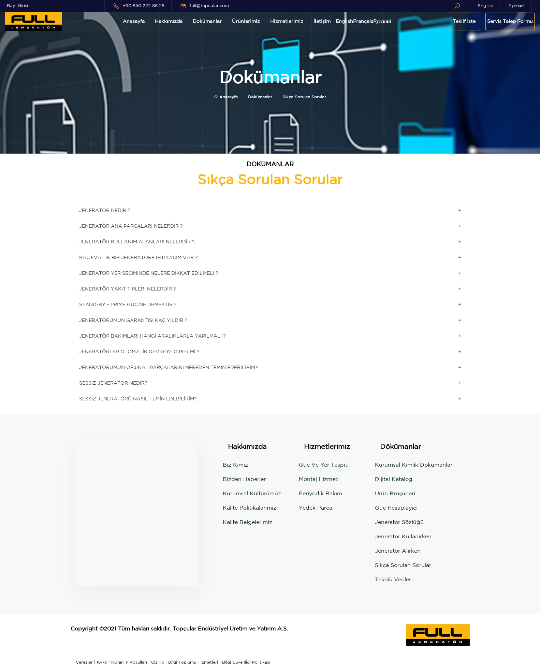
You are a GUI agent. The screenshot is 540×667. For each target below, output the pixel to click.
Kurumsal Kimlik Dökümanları (414, 465)
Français (363, 21)
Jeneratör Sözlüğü (399, 522)
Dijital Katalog (393, 479)
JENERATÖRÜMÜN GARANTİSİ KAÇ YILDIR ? (133, 320)
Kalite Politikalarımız (249, 508)
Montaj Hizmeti (319, 479)
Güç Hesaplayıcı (396, 508)
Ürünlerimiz (246, 21)
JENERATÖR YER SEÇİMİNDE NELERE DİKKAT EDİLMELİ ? (148, 273)
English (485, 6)
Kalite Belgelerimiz (247, 522)
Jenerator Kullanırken (403, 536)
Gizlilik (157, 662)
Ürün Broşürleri (395, 493)
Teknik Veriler (393, 579)
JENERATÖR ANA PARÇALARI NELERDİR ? (131, 226)
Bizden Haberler (244, 479)
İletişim (322, 21)
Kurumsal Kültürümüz (252, 493)
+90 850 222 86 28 (143, 6)
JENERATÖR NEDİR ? (104, 211)
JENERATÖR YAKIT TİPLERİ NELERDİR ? (127, 289)
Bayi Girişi (17, 6)
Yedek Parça (315, 508)
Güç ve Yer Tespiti (324, 465)
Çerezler (84, 662)
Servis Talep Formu (510, 21)
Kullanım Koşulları (129, 662)
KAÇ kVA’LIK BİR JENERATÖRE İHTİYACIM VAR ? (138, 258)
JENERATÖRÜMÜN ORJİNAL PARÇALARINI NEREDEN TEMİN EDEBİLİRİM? (168, 368)
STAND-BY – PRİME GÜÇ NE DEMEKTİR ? (128, 305)
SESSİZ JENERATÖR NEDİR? (113, 383)
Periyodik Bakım (320, 493)
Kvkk (102, 662)
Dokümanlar (207, 21)
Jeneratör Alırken (398, 551)
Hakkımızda (169, 21)
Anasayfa (134, 21)
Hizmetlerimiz (286, 21)
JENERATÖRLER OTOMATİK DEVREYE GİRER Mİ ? (139, 352)
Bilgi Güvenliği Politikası (246, 662)
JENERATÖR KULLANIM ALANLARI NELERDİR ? (137, 242)
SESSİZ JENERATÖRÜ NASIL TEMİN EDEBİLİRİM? (138, 399)
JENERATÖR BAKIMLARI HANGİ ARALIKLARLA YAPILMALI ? (152, 336)
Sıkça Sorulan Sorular (403, 565)
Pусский (517, 6)
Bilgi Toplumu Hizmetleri (193, 662)
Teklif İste (464, 21)
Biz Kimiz (235, 465)
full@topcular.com (209, 6)
